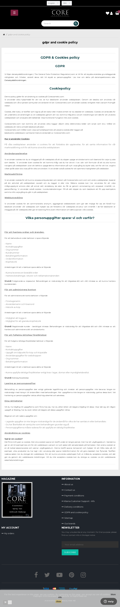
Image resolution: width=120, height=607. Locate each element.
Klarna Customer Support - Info (79, 501)
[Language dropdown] (53, 3)
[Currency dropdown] (67, 3)
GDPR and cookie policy (76, 512)
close (58, 601)
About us (68, 484)
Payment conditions (74, 495)
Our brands (69, 523)
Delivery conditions (73, 507)
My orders (9, 533)
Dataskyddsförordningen (15, 80)
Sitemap (68, 518)
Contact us (69, 490)
